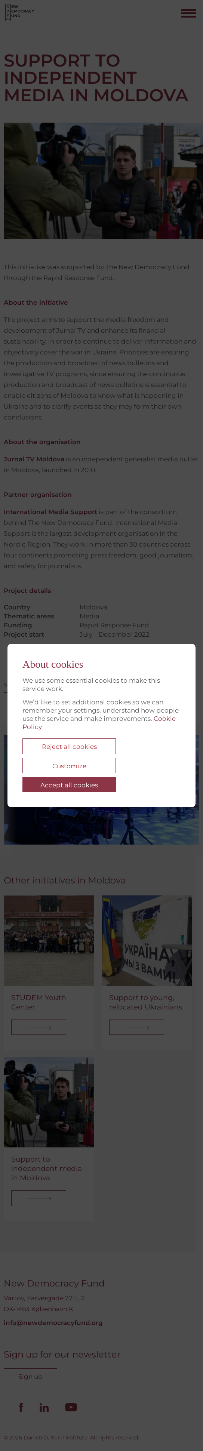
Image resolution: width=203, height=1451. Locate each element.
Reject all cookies (69, 746)
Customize (69, 766)
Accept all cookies (69, 785)
